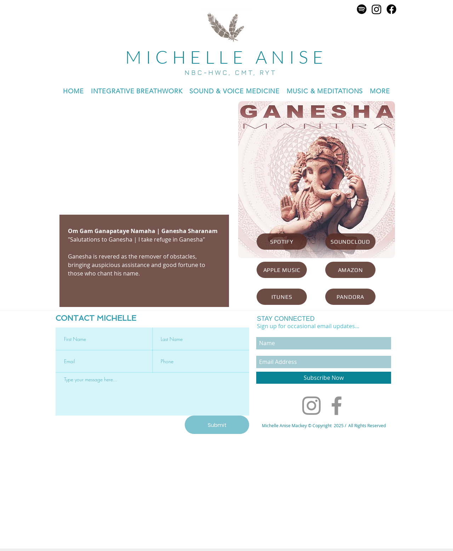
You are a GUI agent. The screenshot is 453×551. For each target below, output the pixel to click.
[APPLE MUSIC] (282, 270)
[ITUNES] (282, 297)
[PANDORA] (350, 297)
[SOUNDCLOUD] (350, 241)
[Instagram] (376, 9)
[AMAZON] (350, 270)
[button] (234, 91)
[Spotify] (361, 9)
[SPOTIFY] (282, 241)
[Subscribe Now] (323, 378)
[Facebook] (391, 9)
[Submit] (217, 425)
